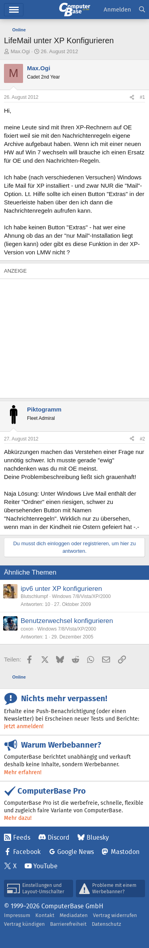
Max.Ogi (20, 51)
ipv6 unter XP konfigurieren (61, 588)
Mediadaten (74, 915)
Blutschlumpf (34, 596)
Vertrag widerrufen (115, 915)
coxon (27, 629)
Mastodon (125, 851)
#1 (142, 97)
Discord (59, 837)
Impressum (17, 915)
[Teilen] (132, 97)
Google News (75, 851)
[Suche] (142, 9)
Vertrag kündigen (24, 924)
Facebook (27, 851)
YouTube (45, 866)
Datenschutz (106, 924)
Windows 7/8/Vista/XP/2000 (81, 596)
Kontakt (44, 915)
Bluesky (98, 837)
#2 (142, 439)
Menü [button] (13, 9)
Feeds (21, 837)
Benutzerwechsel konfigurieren (67, 621)
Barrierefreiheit (68, 924)
